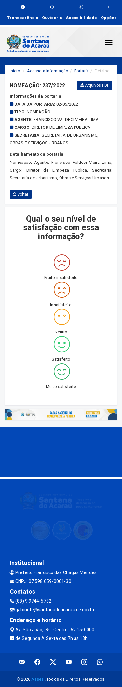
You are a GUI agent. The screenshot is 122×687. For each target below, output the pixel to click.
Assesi (38, 679)
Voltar (20, 194)
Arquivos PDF (94, 85)
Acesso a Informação (47, 70)
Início (15, 70)
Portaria (81, 70)
